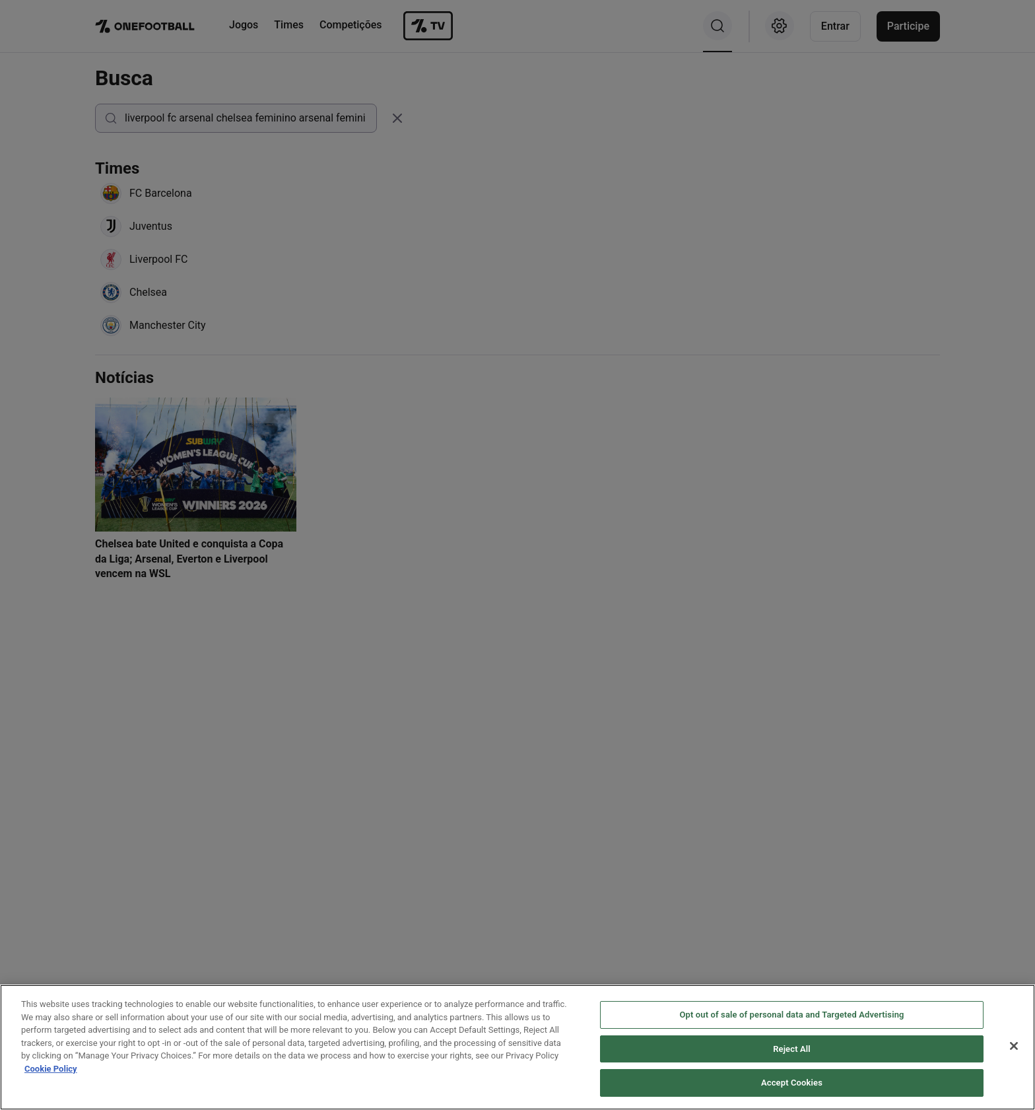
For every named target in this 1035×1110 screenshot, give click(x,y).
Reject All (792, 1052)
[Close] (1013, 1049)
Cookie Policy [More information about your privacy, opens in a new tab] (50, 1072)
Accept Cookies (791, 1087)
